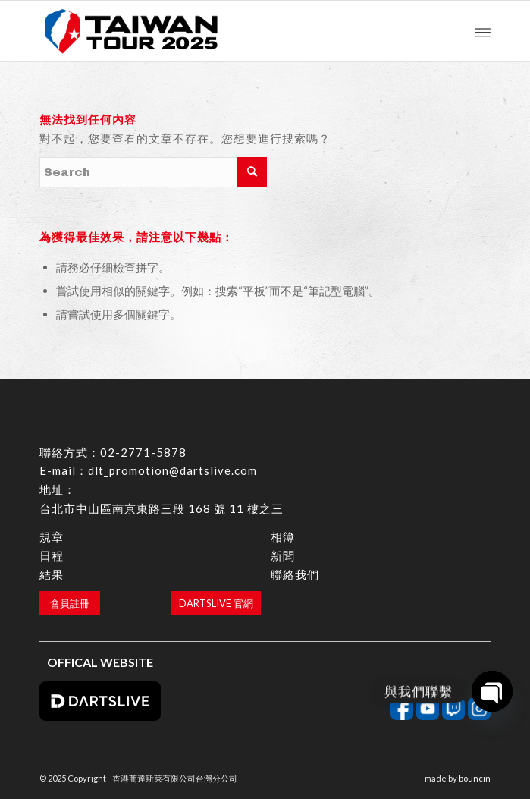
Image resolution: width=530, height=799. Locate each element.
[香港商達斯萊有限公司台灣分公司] (219, 31)
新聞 (283, 555)
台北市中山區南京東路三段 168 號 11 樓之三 (161, 508)
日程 (51, 555)
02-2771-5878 (143, 452)
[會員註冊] (69, 603)
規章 (51, 536)
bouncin (475, 778)
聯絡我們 (295, 574)
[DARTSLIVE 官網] (216, 603)
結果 (51, 574)
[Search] (153, 172)
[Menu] (483, 31)
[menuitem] (483, 31)
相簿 (283, 536)
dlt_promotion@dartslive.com (172, 470)
